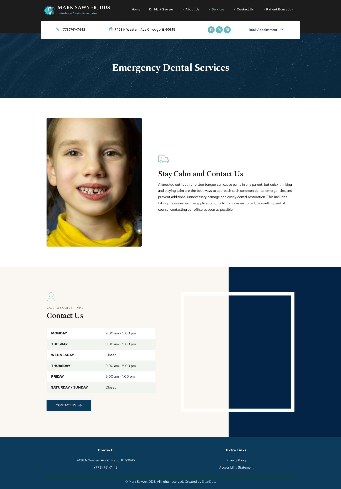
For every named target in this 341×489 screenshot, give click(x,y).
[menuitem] (136, 9)
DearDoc (208, 481)
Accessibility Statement (236, 467)
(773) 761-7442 (105, 467)
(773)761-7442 (73, 29)
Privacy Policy (236, 460)
